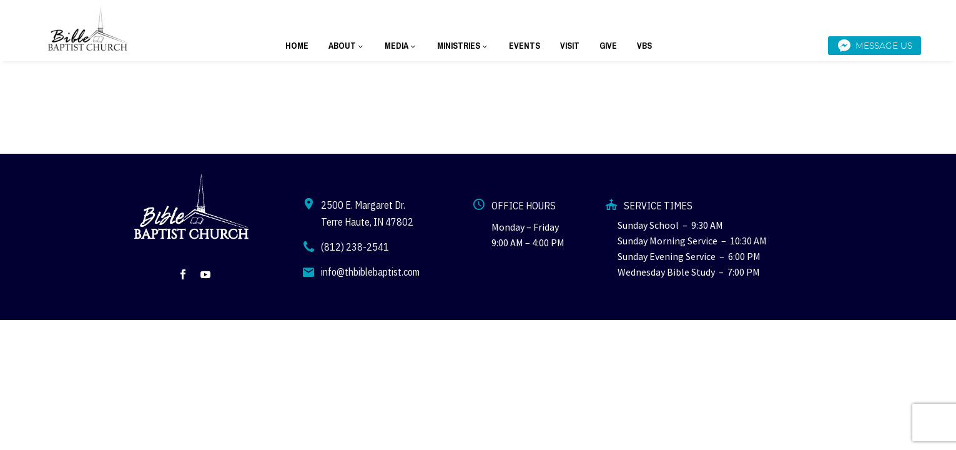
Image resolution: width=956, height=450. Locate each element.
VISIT (569, 45)
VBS (644, 45)
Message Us (874, 45)
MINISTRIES (463, 45)
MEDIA (401, 45)
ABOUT (346, 45)
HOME (296, 45)
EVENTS (524, 45)
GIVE (608, 45)
